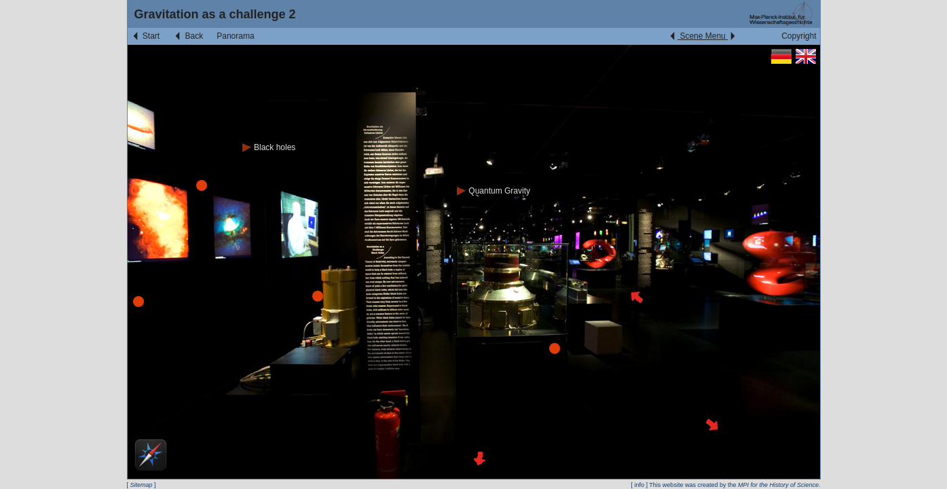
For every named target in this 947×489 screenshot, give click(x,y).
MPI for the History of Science (778, 485)
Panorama (235, 36)
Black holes (269, 147)
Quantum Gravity (493, 191)
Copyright (798, 36)
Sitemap (141, 485)
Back (188, 36)
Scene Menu (702, 36)
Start (145, 36)
